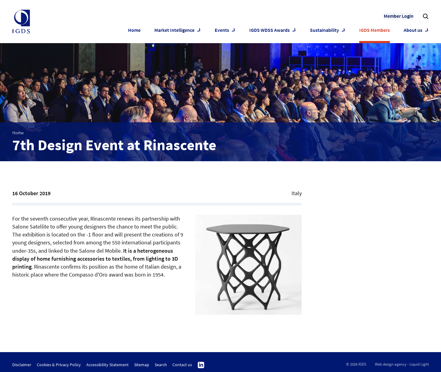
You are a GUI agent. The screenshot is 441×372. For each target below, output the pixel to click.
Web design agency (390, 364)
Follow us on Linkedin (201, 365)
